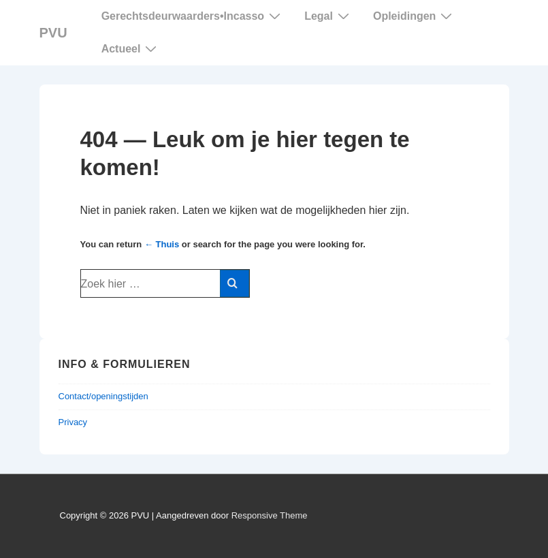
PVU (53, 32)
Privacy (73, 422)
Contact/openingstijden (103, 396)
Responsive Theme (269, 515)
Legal (328, 15)
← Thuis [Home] (161, 244)
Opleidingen (414, 15)
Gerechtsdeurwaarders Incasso (193, 16)
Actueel (131, 48)
